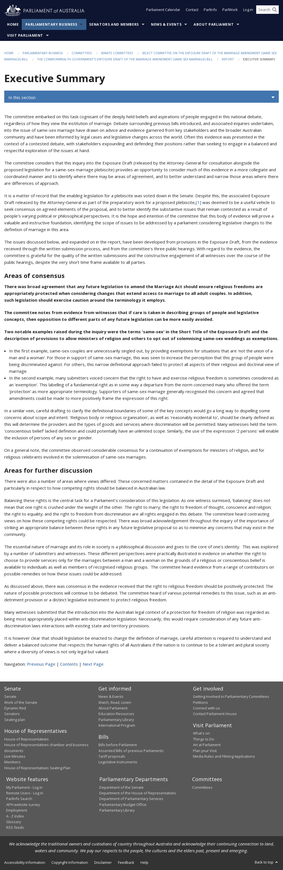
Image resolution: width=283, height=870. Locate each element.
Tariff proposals (111, 756)
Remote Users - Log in (24, 793)
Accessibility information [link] (24, 862)
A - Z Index (15, 816)
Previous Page (41, 664)
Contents (69, 664)
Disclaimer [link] (103, 862)
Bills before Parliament (117, 744)
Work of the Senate (20, 702)
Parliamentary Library (116, 719)
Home (13, 24)
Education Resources (116, 713)
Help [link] (144, 862)
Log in (248, 10)
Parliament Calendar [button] (163, 10)
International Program (116, 725)
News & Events (166, 24)
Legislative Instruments (117, 761)
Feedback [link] (126, 862)
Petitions (200, 702)
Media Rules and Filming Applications (224, 756)
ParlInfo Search (19, 798)
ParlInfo (210, 10)
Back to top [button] (267, 862)
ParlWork (230, 10)
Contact (192, 10)
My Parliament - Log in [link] (24, 787)
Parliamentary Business (51, 24)
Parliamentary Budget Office (122, 804)
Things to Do (203, 739)
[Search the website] (267, 10)
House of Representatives (26, 739)
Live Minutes (14, 756)
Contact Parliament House (215, 713)
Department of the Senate (121, 787)
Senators (12, 713)
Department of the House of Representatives (137, 793)
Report (228, 59)
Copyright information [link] (69, 862)
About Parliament (214, 24)
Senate (10, 696)
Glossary (13, 821)
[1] (198, 202)
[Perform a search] (274, 10)
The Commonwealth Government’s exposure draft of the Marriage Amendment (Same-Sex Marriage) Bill (125, 59)
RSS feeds (15, 827)
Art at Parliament (207, 744)
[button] (141, 97)
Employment (16, 810)
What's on (201, 733)
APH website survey (23, 804)
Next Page (93, 664)
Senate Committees (117, 53)
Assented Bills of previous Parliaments (131, 750)
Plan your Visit (205, 750)
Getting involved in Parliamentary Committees (231, 696)
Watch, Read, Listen (114, 702)
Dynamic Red (15, 708)
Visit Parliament (25, 35)
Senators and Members (114, 24)
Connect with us (206, 708)
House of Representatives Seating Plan (37, 767)
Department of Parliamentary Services (131, 798)
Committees (82, 53)
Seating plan (14, 719)
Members (12, 761)
